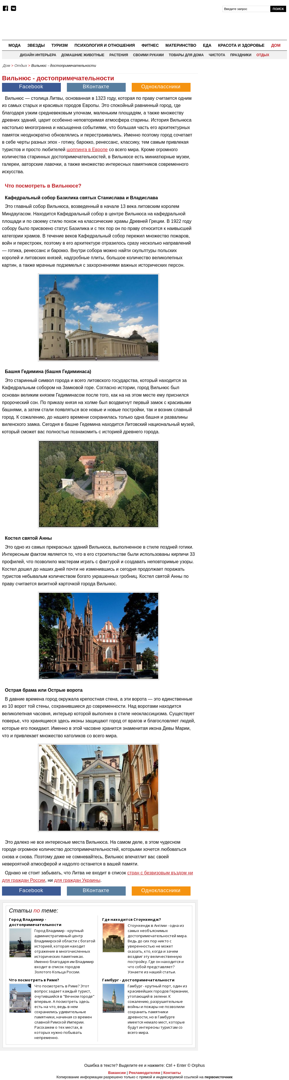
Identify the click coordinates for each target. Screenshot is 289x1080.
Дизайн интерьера (38, 55)
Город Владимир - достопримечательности (35, 922)
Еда (207, 45)
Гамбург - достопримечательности (138, 979)
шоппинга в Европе (87, 149)
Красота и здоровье (241, 45)
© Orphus (196, 1065)
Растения (118, 55)
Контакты (172, 1073)
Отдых (262, 55)
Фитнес (150, 45)
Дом (276, 45)
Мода (15, 45)
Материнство (180, 45)
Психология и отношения (104, 45)
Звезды (36, 45)
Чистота (217, 55)
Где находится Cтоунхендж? (131, 919)
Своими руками (148, 55)
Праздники (240, 55)
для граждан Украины (77, 880)
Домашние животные (82, 55)
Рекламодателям (144, 1073)
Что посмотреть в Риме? (34, 979)
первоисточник (219, 1077)
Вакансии (117, 1073)
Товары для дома (186, 55)
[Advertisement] (244, 106)
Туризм (59, 45)
